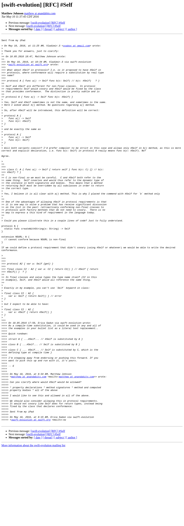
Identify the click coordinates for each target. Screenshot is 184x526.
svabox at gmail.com (76, 47)
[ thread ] (48, 29)
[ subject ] (60, 29)
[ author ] (71, 29)
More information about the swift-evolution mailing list (33, 522)
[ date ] (38, 29)
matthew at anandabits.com (40, 13)
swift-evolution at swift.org (28, 70)
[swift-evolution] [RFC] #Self (48, 22)
